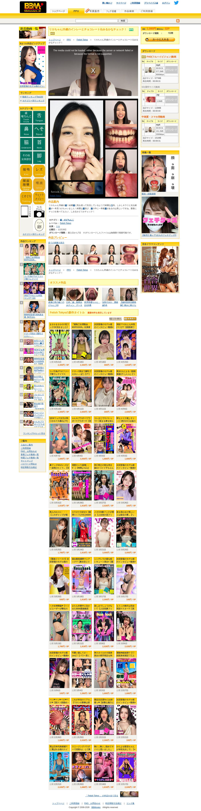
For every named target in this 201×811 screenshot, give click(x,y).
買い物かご (107, 3)
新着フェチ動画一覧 (30, 454)
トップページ (55, 40)
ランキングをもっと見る (34, 433)
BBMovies (96, 807)
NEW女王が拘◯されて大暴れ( (39, 354)
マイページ (121, 3)
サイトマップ (27, 461)
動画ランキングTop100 (32, 97)
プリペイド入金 (151, 3)
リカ (58, 226)
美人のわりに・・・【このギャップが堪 (39, 389)
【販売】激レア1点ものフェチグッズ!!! (159, 235)
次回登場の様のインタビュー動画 (39, 371)
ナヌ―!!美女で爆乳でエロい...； (33, 334)
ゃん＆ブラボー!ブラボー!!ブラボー (39, 425)
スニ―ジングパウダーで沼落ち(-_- (39, 416)
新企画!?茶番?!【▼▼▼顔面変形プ (39, 407)
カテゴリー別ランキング (33, 100)
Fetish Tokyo (82, 40)
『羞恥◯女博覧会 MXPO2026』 (32, 258)
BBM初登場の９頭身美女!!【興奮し (39, 363)
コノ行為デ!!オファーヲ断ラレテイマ (33, 277)
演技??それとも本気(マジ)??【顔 (33, 296)
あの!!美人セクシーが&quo (39, 380)
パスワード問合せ (29, 464)
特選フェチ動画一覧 (30, 457)
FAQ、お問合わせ (29, 451)
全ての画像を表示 (56, 243)
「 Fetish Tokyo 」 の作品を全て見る (101, 796)
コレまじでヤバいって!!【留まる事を (39, 398)
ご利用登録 (135, 3)
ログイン (166, 3)
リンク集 (130, 803)
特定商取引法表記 (29, 467)
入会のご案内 (27, 445)
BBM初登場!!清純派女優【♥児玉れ (33, 315)
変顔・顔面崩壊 (149, 194)
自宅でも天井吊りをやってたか (39, 345)
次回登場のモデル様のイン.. (32, 86)
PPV (69, 40)
